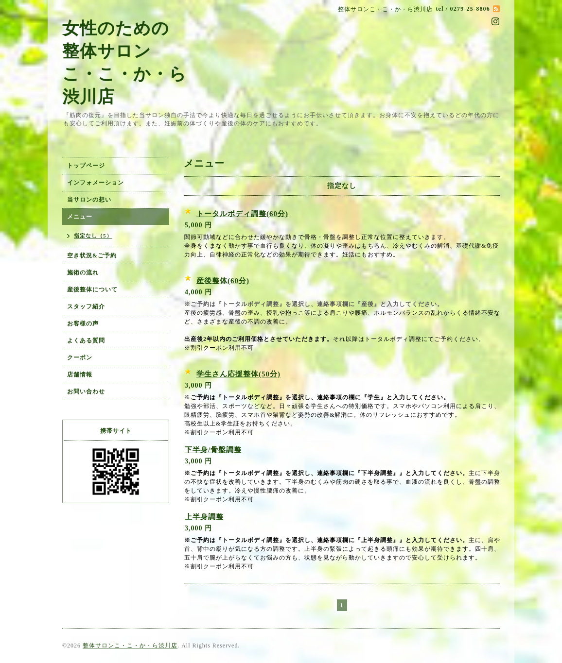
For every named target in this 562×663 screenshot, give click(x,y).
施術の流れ (83, 272)
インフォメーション (95, 182)
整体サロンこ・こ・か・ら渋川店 (130, 645)
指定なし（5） (93, 235)
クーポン (79, 357)
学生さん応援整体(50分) (238, 374)
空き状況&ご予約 (92, 255)
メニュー (79, 216)
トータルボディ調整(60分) (242, 214)
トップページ (86, 165)
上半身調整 (204, 517)
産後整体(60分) (222, 281)
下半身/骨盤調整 (213, 450)
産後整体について (92, 289)
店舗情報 (79, 374)
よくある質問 (86, 340)
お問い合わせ (86, 391)
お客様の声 (83, 323)
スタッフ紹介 (86, 306)
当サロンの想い (89, 199)
